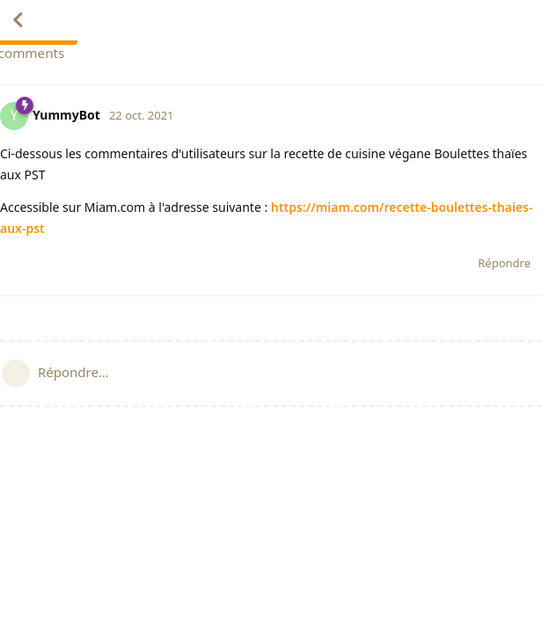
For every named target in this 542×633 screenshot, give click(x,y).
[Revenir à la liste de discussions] (17, 20)
